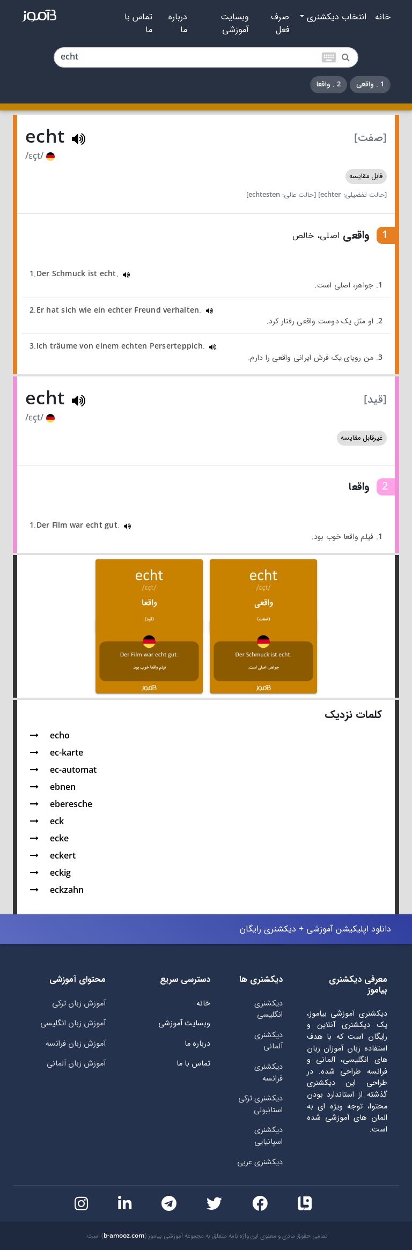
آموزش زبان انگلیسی (73, 1023)
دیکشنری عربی (260, 1162)
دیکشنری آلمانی (268, 1041)
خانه (383, 17)
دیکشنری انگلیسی (268, 1009)
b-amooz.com (124, 1236)
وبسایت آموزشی (234, 23)
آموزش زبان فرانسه (76, 1044)
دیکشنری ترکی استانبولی (260, 1104)
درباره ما (177, 23)
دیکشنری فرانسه (268, 1073)
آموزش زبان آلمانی (76, 1063)
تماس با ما (138, 23)
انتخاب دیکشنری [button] (335, 17)
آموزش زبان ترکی (79, 1003)
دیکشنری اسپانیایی (268, 1136)
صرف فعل (280, 23)
